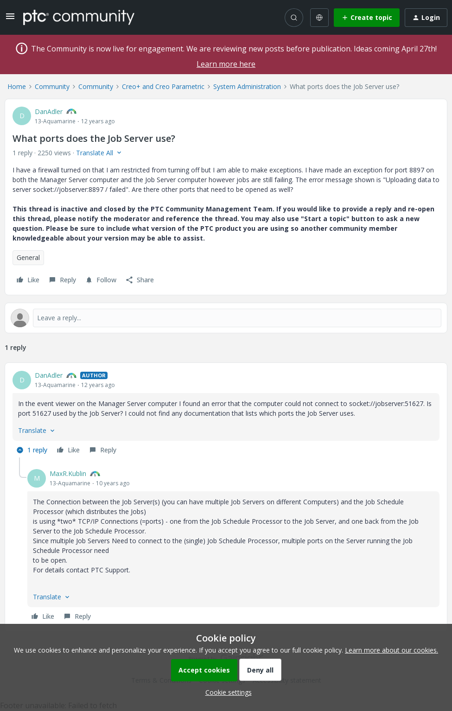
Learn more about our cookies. (391, 650)
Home (16, 86)
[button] (10, 19)
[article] (226, 413)
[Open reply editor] (226, 318)
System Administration (247, 86)
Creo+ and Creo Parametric (163, 86)
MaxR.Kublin (68, 473)
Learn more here (226, 64)
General (28, 257)
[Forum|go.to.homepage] (78, 17)
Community (52, 86)
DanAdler (49, 111)
